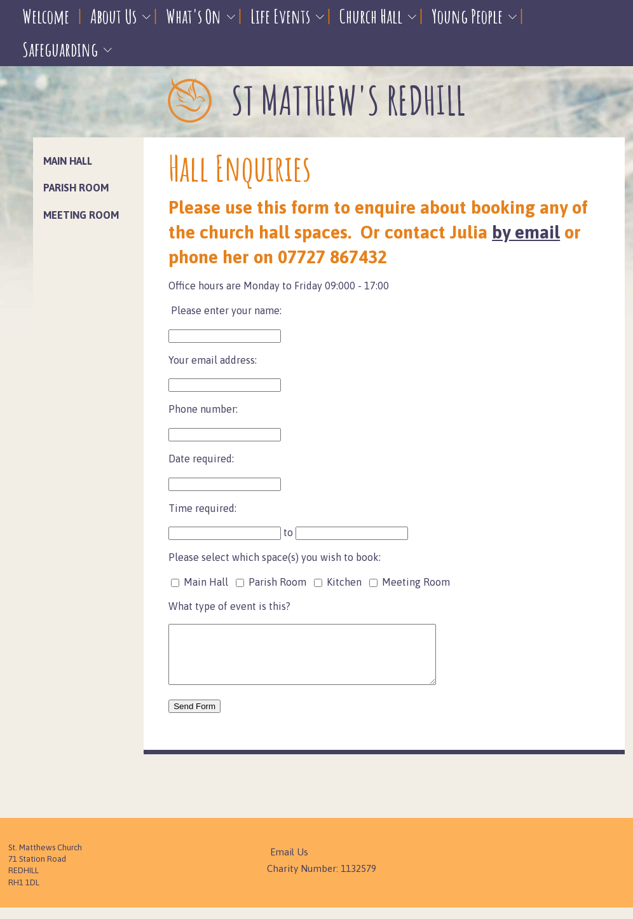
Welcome (45, 16)
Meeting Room (81, 215)
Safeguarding (60, 49)
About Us (113, 16)
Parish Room (76, 187)
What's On (193, 16)
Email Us (289, 863)
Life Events (280, 16)
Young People (467, 16)
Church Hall (370, 16)
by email (526, 232)
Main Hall (67, 161)
